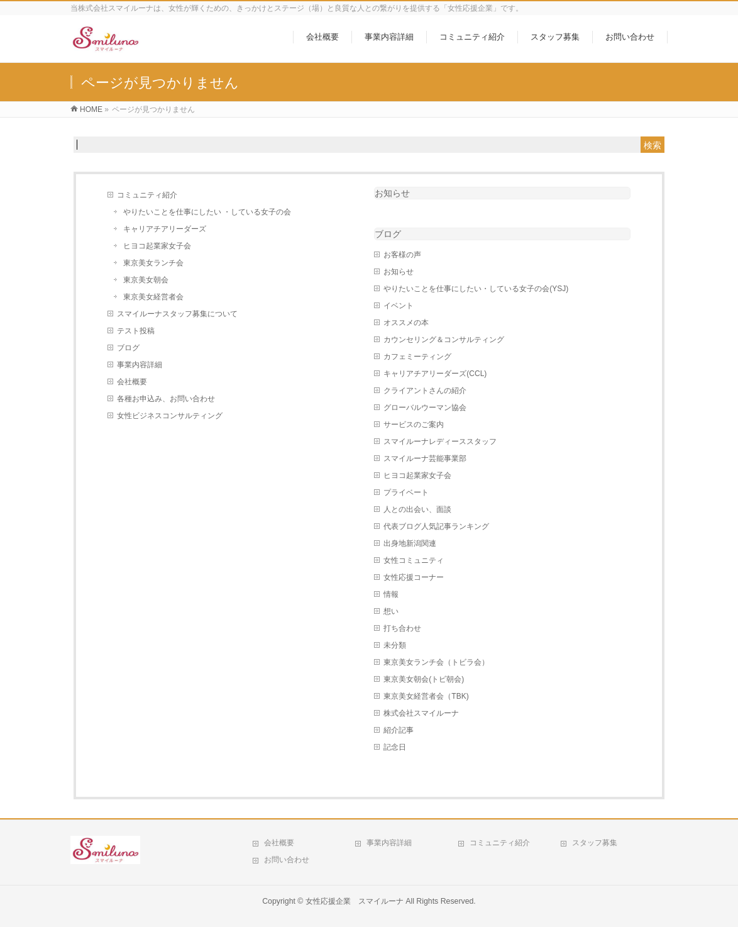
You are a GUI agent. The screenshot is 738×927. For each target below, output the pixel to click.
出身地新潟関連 (409, 543)
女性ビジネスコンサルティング (170, 415)
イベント (398, 305)
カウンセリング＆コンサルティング (443, 339)
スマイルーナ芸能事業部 (424, 458)
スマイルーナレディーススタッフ (440, 441)
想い (391, 611)
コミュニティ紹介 (147, 195)
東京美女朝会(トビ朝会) (423, 679)
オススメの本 (406, 322)
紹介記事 (398, 730)
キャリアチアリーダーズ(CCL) (435, 373)
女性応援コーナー (413, 577)
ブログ (128, 347)
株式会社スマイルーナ (421, 713)
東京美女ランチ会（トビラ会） (436, 662)
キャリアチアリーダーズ (164, 229)
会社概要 (132, 381)
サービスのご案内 (413, 424)
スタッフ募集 (594, 842)
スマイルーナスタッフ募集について (177, 313)
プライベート (406, 492)
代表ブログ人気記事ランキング (436, 526)
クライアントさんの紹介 (424, 390)
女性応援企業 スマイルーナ (355, 901)
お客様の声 (402, 254)
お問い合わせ (286, 859)
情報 (391, 594)
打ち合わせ (402, 628)
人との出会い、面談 (417, 509)
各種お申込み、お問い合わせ (166, 398)
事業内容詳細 (139, 364)
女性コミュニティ (413, 560)
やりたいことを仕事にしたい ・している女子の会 (207, 212)
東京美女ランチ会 (153, 262)
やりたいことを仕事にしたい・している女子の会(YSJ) (475, 288)
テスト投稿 (136, 330)
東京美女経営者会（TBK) (425, 696)
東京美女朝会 (145, 279)
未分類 (394, 645)
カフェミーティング (417, 356)
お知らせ (392, 193)
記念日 (394, 747)
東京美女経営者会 (153, 296)
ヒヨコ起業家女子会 (157, 245)
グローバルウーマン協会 (424, 407)
